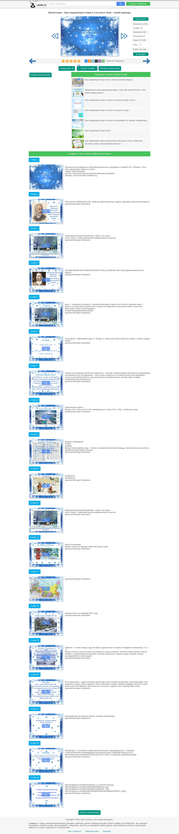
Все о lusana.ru (74, 831)
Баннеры (107, 831)
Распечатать (141, 19)
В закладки (140, 54)
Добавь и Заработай (138, 4)
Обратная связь (92, 831)
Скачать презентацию (40, 75)
